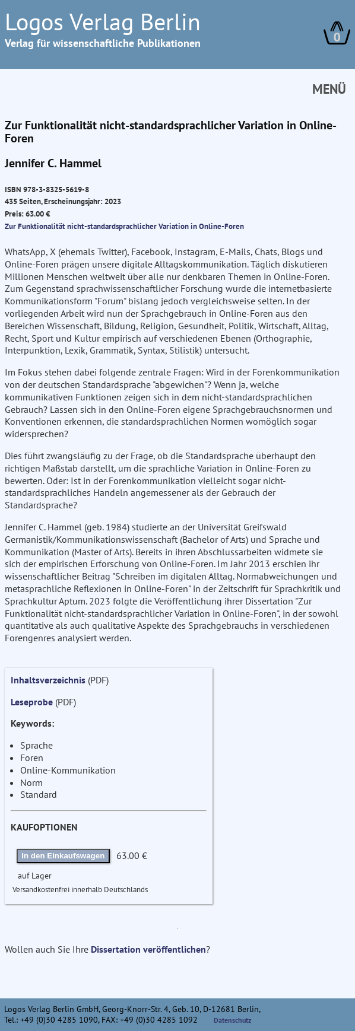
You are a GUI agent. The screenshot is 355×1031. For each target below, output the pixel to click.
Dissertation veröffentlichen (148, 949)
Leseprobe (32, 702)
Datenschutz (233, 1020)
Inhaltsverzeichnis (48, 680)
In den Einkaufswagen (62, 855)
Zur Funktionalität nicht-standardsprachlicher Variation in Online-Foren (124, 226)
